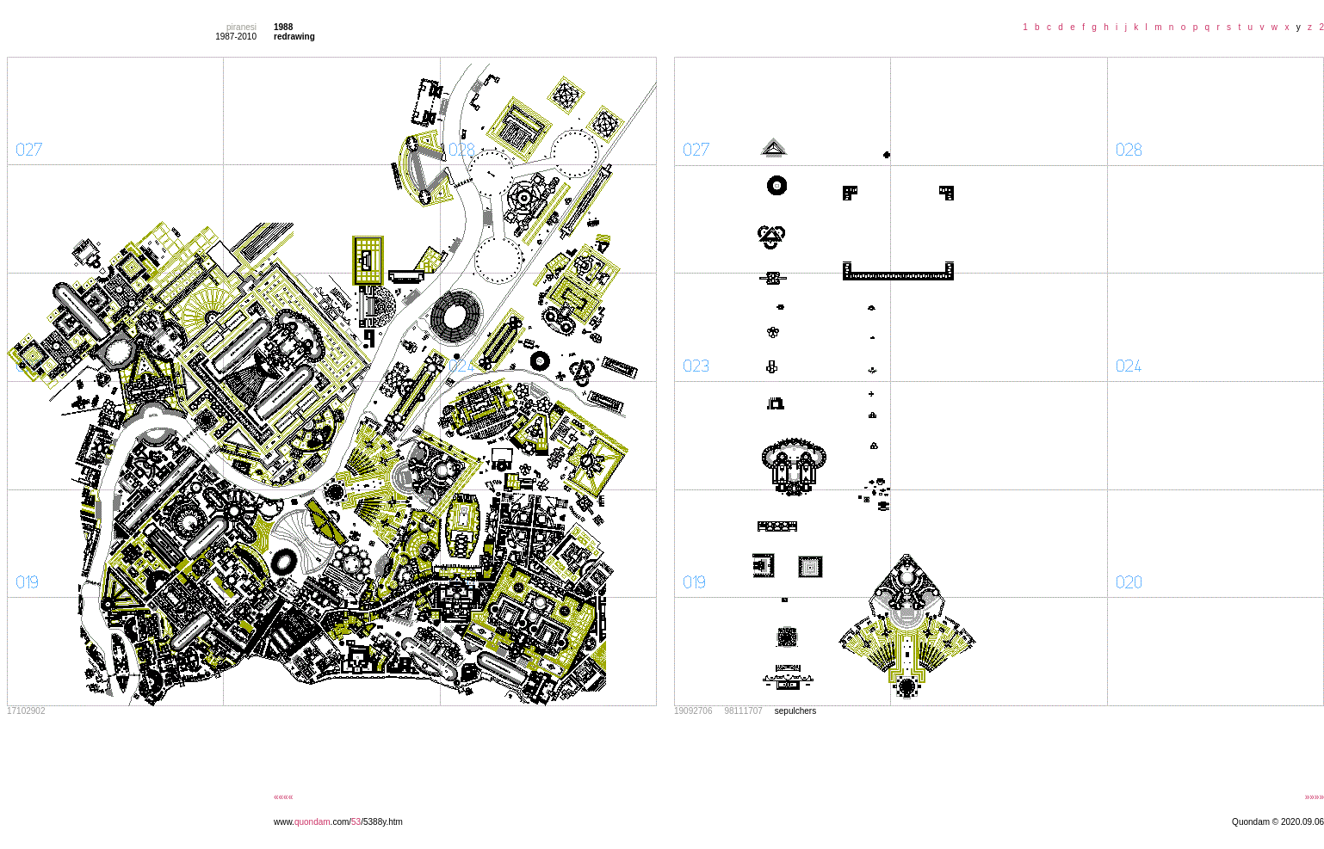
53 (356, 822)
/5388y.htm (382, 822)
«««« (283, 797)
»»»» (1314, 797)
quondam (312, 822)
